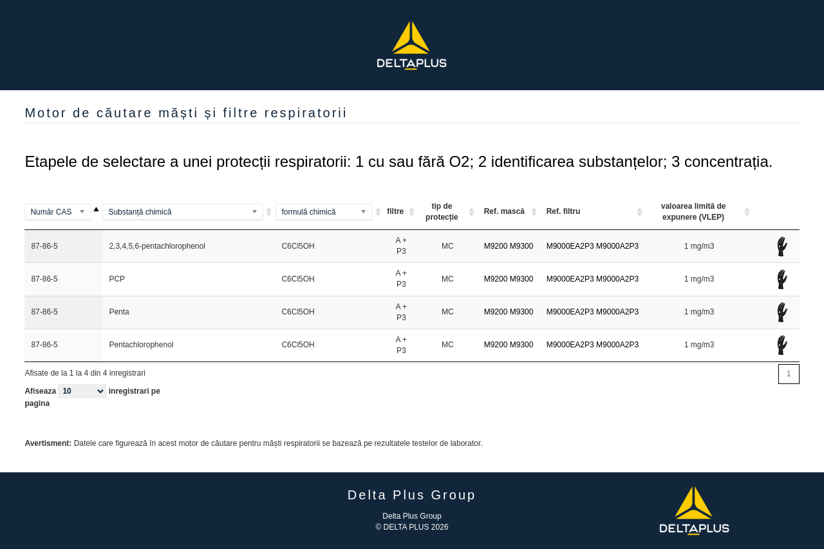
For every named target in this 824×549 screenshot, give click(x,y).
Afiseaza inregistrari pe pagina (92, 396)
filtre (395, 211)
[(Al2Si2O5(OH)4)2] (329, 212)
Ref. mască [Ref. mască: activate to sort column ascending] (504, 211)
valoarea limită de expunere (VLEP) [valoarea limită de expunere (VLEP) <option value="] (693, 212)
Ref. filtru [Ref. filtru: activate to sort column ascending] (564, 211)
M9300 (522, 246)
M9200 (496, 246)
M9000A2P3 (617, 246)
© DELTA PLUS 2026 (411, 527)
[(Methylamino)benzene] (188, 212)
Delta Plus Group (411, 516)
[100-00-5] (63, 212)
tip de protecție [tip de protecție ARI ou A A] (442, 212)
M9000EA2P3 (570, 246)
